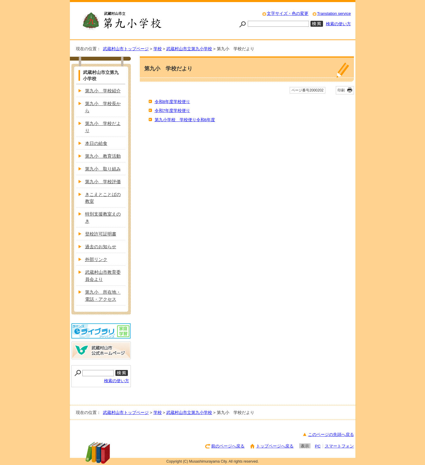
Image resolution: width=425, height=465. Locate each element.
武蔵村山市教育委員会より (103, 276)
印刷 (341, 90)
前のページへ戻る (227, 446)
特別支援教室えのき (103, 217)
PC (318, 446)
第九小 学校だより (103, 127)
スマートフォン (339, 446)
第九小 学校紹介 (103, 90)
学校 (157, 49)
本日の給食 (96, 143)
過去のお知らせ (100, 246)
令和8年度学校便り (172, 101)
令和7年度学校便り (172, 110)
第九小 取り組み (103, 168)
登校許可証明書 (100, 233)
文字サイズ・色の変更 (287, 13)
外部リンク (96, 259)
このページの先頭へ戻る (331, 434)
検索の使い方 (338, 24)
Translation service (334, 13)
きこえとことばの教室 (103, 198)
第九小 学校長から (103, 107)
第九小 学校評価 (103, 181)
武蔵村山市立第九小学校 (189, 49)
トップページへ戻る (275, 446)
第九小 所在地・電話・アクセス (103, 296)
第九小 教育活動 (103, 156)
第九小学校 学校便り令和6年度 (185, 120)
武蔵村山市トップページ (126, 49)
